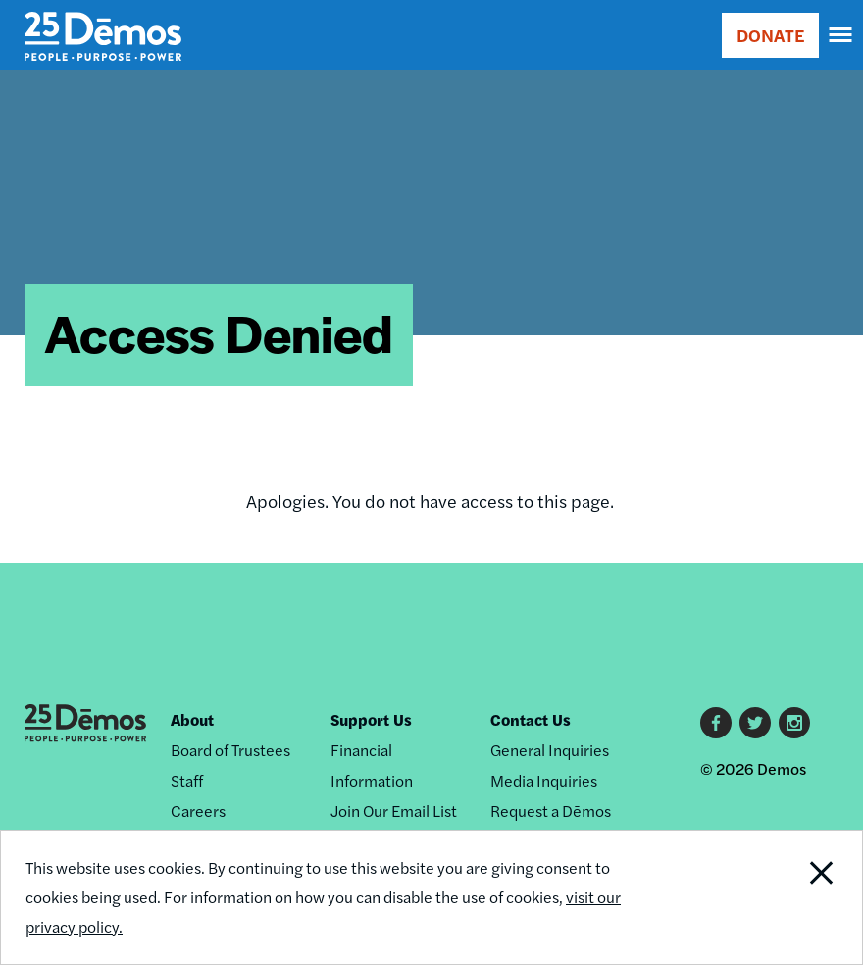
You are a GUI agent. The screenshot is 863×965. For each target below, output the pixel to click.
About (192, 719)
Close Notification (780, 897)
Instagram (794, 722)
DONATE (770, 35)
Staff (187, 780)
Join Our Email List (393, 810)
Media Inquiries (543, 780)
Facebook (716, 722)
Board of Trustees (230, 749)
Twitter (755, 722)
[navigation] (841, 35)
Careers (198, 810)
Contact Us (530, 719)
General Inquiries (549, 749)
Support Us (371, 719)
